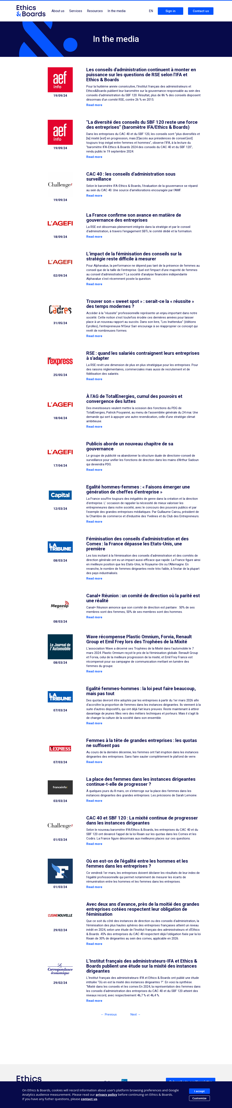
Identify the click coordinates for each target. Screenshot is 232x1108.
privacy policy (106, 1094)
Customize (199, 1098)
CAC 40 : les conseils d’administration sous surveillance (131, 176)
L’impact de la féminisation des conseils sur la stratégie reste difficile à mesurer (134, 256)
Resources (95, 11)
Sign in (171, 11)
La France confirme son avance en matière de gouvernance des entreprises (133, 217)
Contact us (201, 11)
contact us (89, 1099)
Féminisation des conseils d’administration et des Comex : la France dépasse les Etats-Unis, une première (137, 543)
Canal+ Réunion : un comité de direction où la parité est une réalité (143, 598)
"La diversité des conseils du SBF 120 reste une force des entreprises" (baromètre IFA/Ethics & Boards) (142, 125)
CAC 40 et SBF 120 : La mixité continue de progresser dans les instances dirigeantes (142, 820)
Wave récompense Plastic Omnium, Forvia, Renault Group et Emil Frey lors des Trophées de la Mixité (139, 639)
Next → (135, 1014)
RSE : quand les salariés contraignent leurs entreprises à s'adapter (142, 356)
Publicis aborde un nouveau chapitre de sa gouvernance (129, 446)
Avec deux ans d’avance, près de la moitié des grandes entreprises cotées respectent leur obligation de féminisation (142, 909)
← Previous (109, 1014)
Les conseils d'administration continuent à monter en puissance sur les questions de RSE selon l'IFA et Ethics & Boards (141, 74)
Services (75, 11)
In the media (116, 11)
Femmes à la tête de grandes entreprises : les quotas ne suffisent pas (141, 743)
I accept (199, 1091)
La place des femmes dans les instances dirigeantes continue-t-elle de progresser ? (141, 782)
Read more (94, 105)
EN (151, 11)
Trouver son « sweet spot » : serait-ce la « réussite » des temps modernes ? (140, 304)
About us (57, 11)
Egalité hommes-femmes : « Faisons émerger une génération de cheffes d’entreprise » (138, 489)
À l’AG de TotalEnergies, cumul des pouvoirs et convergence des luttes (134, 399)
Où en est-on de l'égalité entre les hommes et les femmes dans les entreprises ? (137, 863)
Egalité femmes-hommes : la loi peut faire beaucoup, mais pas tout (141, 691)
